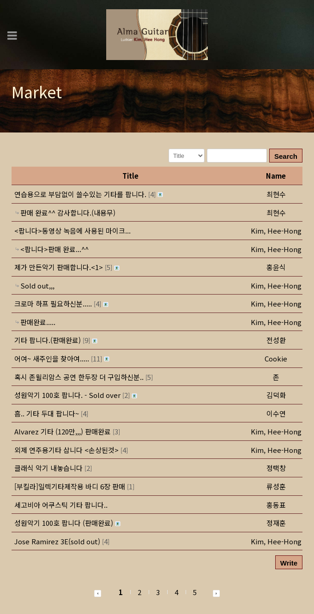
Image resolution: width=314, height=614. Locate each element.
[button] (276, 230)
